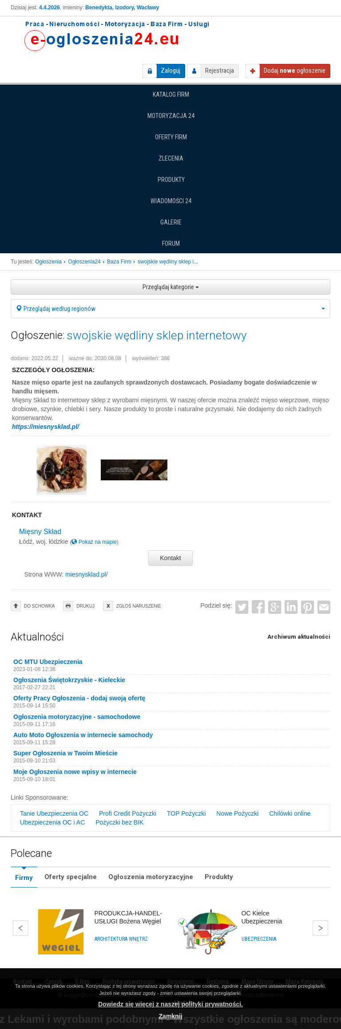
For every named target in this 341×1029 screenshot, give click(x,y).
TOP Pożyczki (186, 813)
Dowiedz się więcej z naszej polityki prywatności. (170, 1004)
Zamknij (170, 1016)
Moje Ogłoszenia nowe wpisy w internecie (75, 771)
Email (324, 607)
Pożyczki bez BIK (119, 822)
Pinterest (307, 607)
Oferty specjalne (70, 877)
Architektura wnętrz (121, 939)
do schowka (39, 606)
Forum (171, 243)
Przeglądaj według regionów (170, 308)
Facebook (258, 607)
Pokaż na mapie (93, 542)
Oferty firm (171, 137)
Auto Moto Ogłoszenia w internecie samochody (83, 734)
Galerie (171, 222)
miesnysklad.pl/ (86, 574)
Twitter (242, 607)
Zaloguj (170, 71)
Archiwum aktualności (298, 636)
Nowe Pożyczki (237, 813)
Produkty (171, 179)
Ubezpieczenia (259, 939)
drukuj (85, 606)
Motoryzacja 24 (170, 115)
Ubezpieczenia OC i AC (52, 822)
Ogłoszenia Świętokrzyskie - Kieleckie (69, 679)
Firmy (24, 878)
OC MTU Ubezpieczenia (48, 661)
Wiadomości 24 (171, 200)
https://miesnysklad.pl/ (45, 426)
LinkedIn (291, 607)
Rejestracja (219, 71)
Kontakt (170, 558)
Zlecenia (171, 158)
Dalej (320, 928)
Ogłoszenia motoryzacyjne (150, 877)
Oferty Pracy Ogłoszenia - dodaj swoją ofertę (79, 698)
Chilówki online (289, 813)
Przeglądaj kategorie (171, 287)
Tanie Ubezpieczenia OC (54, 813)
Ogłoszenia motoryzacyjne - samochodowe (76, 716)
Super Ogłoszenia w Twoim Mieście (65, 753)
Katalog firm (171, 94)
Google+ (274, 607)
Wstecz (20, 928)
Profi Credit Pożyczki (127, 813)
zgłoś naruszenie (138, 606)
